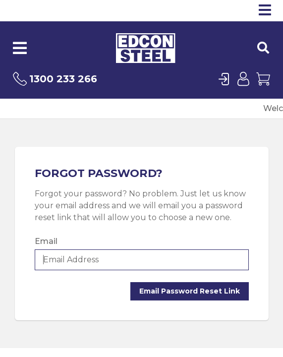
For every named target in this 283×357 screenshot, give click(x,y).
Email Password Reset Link (189, 291)
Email (46, 241)
